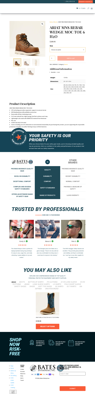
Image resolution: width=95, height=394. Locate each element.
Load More (13, 392)
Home (51, 22)
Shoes (32, 286)
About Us (22, 374)
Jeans (26, 284)
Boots (55, 22)
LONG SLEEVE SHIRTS (41, 284)
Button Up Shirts (36, 282)
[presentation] (74, 380)
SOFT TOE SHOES (45, 286)
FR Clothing (52, 282)
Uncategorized (51, 289)
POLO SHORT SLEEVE (72, 284)
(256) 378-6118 (70, 1)
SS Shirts (59, 286)
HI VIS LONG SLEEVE (69, 282)
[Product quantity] (52, 58)
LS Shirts (57, 284)
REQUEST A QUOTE (84, 1)
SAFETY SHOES (20, 286)
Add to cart (71, 58)
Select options (47, 326)
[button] (42, 24)
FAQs (21, 376)
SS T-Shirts (71, 286)
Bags (14, 282)
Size (51, 46)
